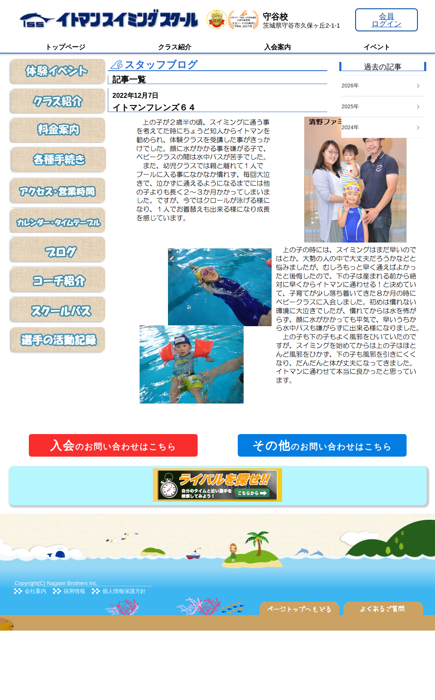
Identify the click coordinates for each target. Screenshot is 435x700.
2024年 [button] (381, 127)
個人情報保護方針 (124, 591)
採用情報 (74, 591)
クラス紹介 (174, 47)
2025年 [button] (381, 106)
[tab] (382, 128)
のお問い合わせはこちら (113, 445)
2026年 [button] (381, 85)
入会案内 (277, 47)
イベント (377, 47)
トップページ (65, 47)
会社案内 (35, 591)
